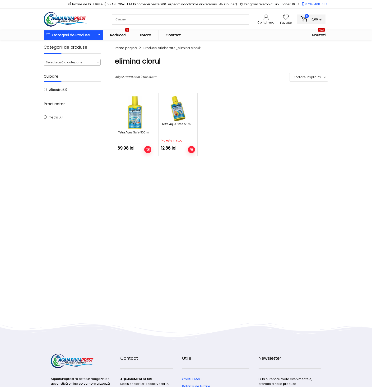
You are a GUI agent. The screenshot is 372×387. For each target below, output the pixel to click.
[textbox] (72, 62)
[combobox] (72, 62)
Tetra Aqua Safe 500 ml (133, 132)
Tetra (53, 117)
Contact (173, 35)
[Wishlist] (286, 17)
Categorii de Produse (68, 35)
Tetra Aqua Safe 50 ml (176, 124)
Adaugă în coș (147, 149)
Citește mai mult (191, 149)
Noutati (319, 34)
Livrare (145, 35)
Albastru (56, 89)
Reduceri (119, 34)
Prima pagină (126, 48)
